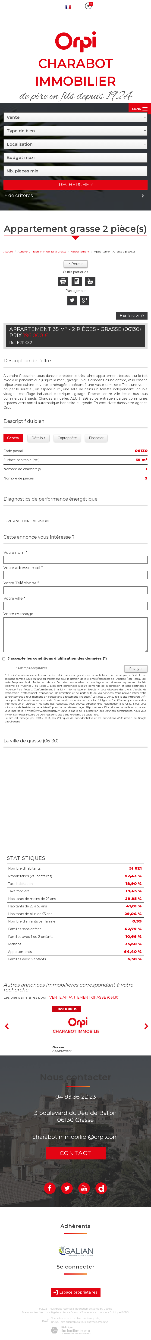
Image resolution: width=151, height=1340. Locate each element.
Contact (75, 1152)
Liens (65, 1312)
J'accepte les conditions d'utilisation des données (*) (57, 658)
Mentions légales (49, 1312)
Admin (75, 1312)
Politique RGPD (119, 1312)
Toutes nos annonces (94, 1312)
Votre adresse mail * (23, 567)
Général (13, 438)
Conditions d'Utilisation (117, 718)
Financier (96, 438)
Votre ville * (14, 598)
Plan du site (29, 1312)
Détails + (38, 438)
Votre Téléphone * (21, 583)
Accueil (8, 251)
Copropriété (67, 438)
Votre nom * (15, 552)
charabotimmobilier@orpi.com (75, 1136)
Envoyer (136, 669)
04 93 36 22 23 (75, 1096)
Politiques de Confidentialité (75, 718)
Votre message (18, 614)
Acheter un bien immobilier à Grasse (42, 251)
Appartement (80, 251)
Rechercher (76, 184)
